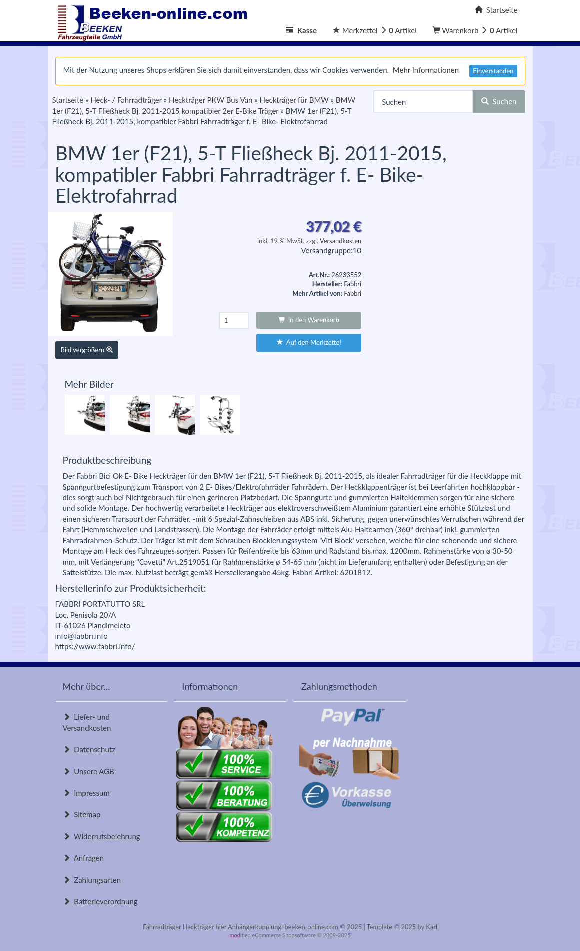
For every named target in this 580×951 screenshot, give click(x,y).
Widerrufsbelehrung (101, 836)
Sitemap (82, 814)
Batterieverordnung (100, 901)
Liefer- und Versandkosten (87, 722)
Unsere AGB (88, 771)
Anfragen (83, 857)
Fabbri (352, 293)
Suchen (499, 101)
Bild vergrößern (87, 350)
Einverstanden (493, 71)
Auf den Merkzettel (309, 342)
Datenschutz (89, 749)
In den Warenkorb (308, 320)
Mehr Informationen (426, 69)
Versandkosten (340, 241)
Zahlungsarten (92, 879)
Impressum (86, 792)
